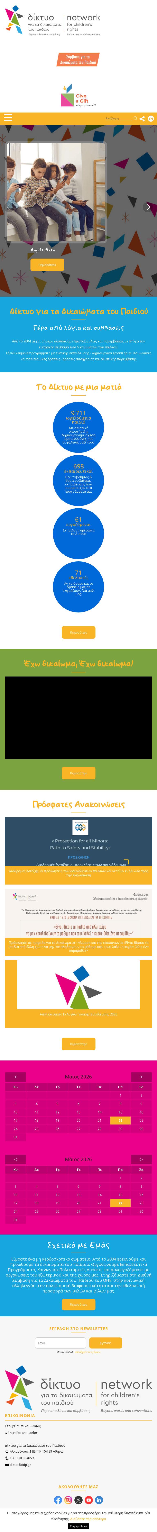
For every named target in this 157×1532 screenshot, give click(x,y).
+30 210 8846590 (20, 1458)
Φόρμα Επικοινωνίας (21, 1433)
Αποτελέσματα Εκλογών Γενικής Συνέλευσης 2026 (78, 1014)
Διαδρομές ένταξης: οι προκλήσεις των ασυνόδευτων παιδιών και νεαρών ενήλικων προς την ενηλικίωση (78, 873)
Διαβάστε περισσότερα (88, 1519)
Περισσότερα (47, 265)
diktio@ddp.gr (18, 1464)
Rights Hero (42, 250)
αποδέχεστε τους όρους (87, 1352)
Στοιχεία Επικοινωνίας (23, 1426)
